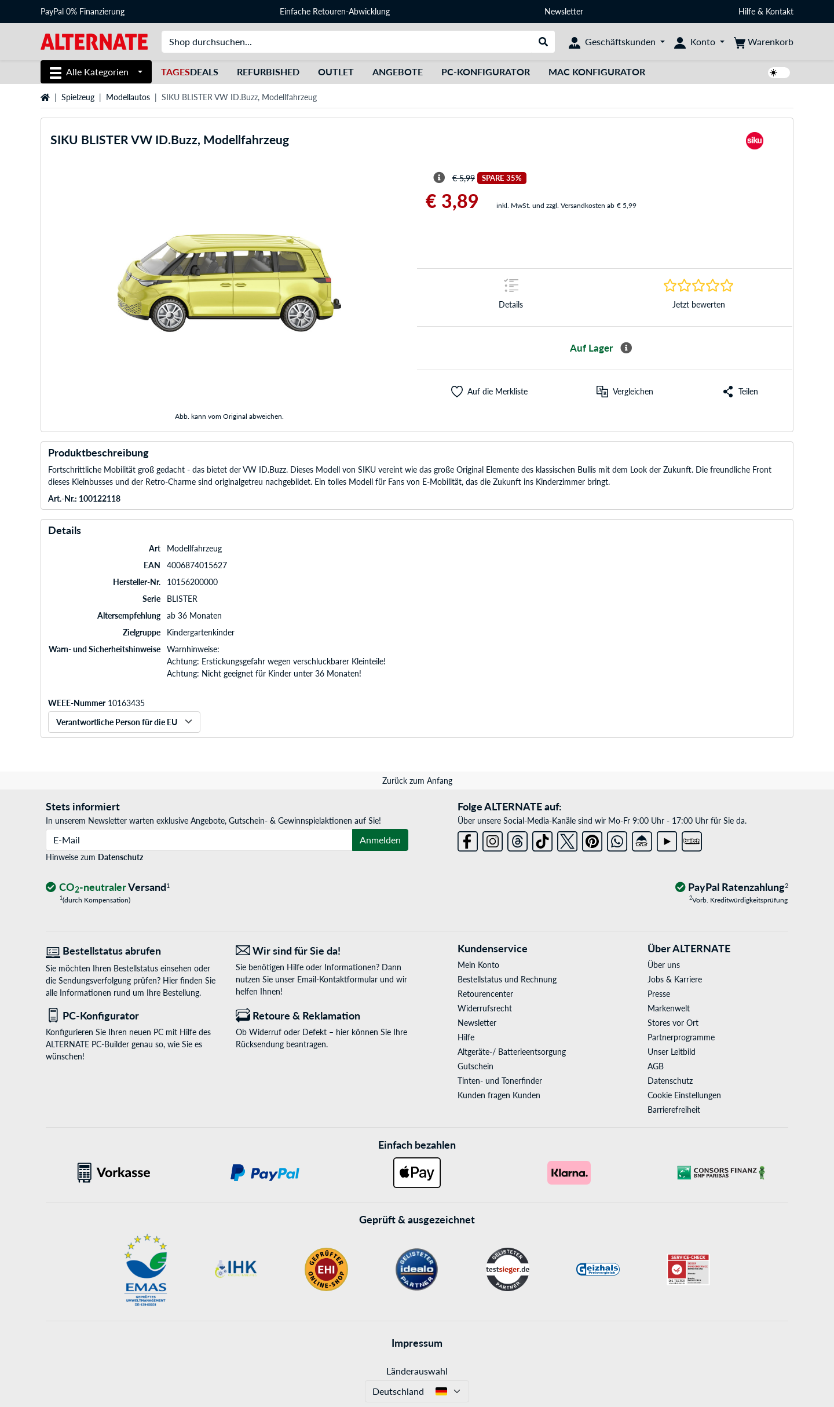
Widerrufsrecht (485, 1008)
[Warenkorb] (763, 41)
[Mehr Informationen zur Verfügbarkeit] (626, 348)
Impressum (417, 1342)
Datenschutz (120, 857)
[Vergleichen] (625, 391)
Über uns (664, 965)
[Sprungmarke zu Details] (511, 297)
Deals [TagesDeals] (189, 71)
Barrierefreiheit (674, 1109)
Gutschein (475, 1066)
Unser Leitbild (672, 1052)
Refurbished (268, 71)
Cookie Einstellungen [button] (684, 1095)
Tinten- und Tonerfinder (500, 1081)
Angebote (397, 71)
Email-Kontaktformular (337, 979)
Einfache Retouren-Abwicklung (335, 11)
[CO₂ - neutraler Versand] (108, 888)
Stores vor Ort (673, 1023)
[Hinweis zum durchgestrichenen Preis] (439, 178)
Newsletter (563, 11)
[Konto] (699, 41)
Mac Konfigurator (596, 71)
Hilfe (746, 11)
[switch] (779, 72)
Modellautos (128, 97)
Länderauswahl (417, 1370)
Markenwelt (669, 1008)
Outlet (336, 71)
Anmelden (380, 839)
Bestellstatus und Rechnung (507, 979)
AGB (656, 1066)
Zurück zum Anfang (417, 780)
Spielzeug (77, 97)
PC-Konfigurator (485, 71)
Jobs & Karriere (675, 979)
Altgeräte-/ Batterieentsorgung (512, 1052)
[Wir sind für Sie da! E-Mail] (322, 951)
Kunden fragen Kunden (499, 1095)
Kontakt (779, 11)
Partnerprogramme (681, 1037)
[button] (489, 391)
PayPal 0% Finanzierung (83, 11)
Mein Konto (478, 965)
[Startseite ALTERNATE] (94, 40)
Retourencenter (485, 994)
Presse (659, 994)
